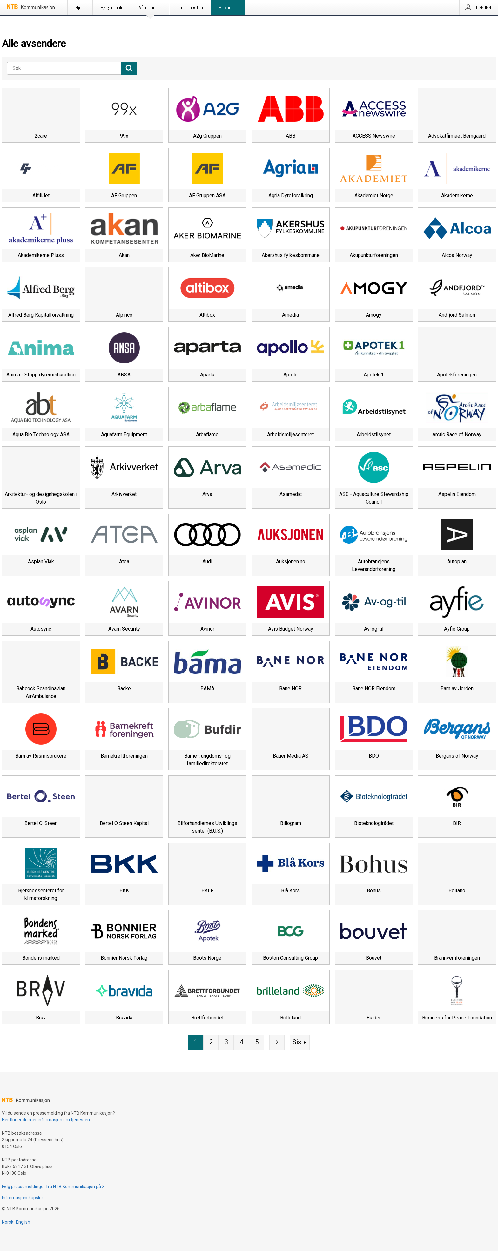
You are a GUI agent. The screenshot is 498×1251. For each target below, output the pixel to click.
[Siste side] (300, 1042)
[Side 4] (241, 1042)
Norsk (7, 1222)
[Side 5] (256, 1042)
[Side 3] (226, 1042)
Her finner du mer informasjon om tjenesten (46, 1119)
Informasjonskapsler (22, 1197)
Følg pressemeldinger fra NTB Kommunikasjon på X (53, 1186)
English (23, 1222)
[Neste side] (277, 1042)
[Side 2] (211, 1042)
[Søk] (64, 68)
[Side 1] (195, 1042)
